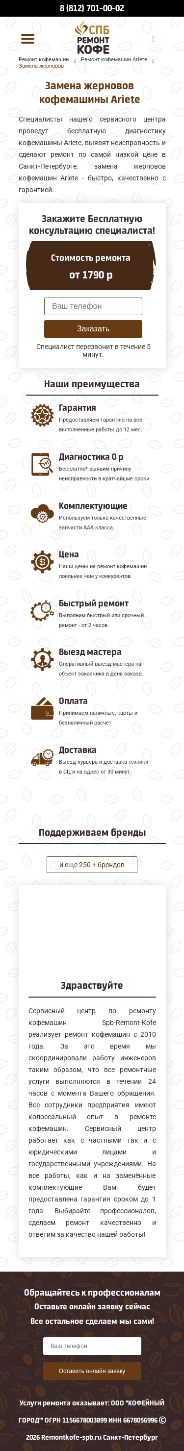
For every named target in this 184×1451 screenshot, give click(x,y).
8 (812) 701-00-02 (92, 8)
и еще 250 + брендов (92, 865)
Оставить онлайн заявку (92, 1371)
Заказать (93, 329)
